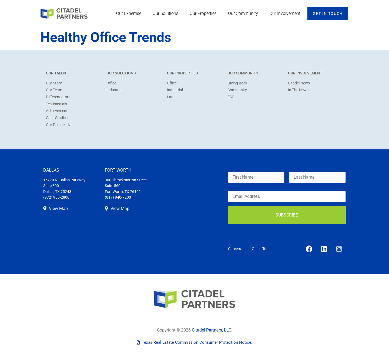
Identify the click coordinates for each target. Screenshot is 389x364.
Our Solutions (167, 13)
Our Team (54, 90)
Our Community (244, 13)
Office (111, 83)
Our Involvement (286, 13)
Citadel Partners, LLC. (212, 330)
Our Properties (204, 13)
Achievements (57, 111)
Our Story (54, 83)
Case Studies (57, 118)
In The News (298, 90)
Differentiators (58, 97)
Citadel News (299, 83)
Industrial (114, 90)
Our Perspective (59, 125)
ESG (230, 97)
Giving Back (237, 83)
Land (171, 97)
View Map (55, 208)
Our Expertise (130, 13)
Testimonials (56, 104)
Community (237, 90)
